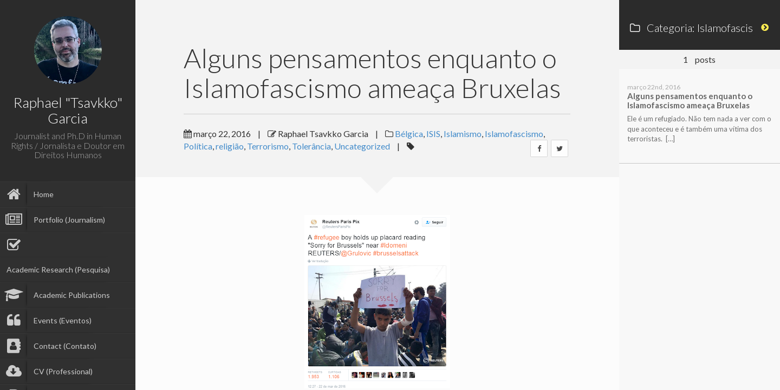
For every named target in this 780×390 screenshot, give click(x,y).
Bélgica (409, 133)
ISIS (433, 133)
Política (198, 146)
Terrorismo (268, 146)
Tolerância (311, 146)
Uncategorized (362, 146)
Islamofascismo (514, 133)
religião (230, 146)
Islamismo (463, 133)
